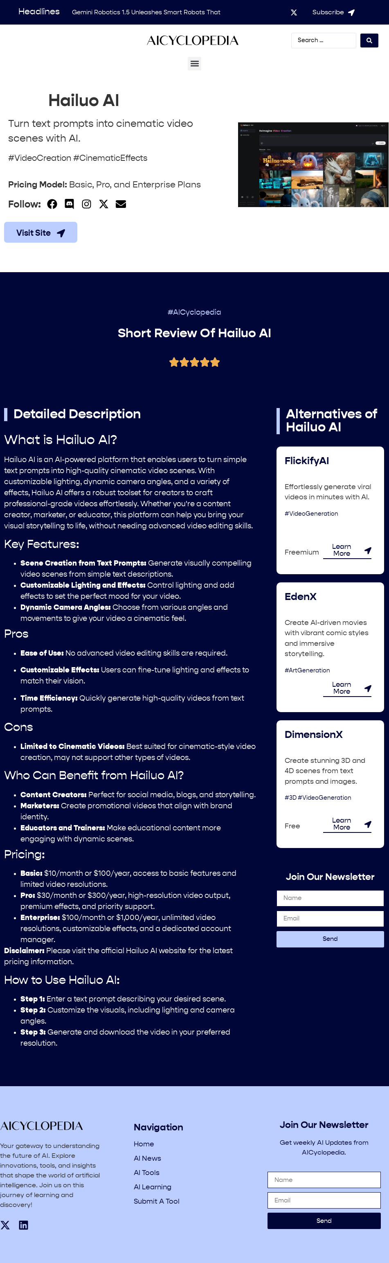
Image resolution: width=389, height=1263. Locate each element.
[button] (194, 63)
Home (144, 1144)
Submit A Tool (157, 1201)
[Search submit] (369, 40)
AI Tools (147, 1173)
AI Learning (152, 1187)
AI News (147, 1158)
